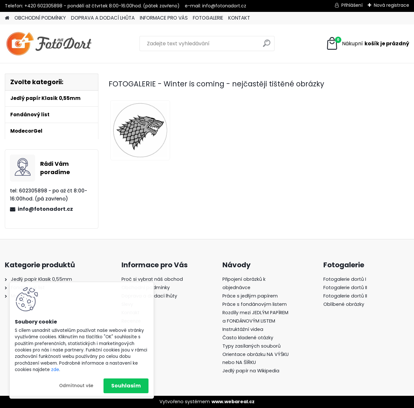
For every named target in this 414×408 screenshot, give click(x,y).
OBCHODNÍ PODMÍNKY (40, 17)
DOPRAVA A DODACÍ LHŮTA (103, 17)
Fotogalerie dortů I (344, 279)
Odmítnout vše (76, 386)
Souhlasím (126, 385)
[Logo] (49, 44)
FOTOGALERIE (208, 17)
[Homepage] (7, 18)
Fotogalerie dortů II (345, 287)
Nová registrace (391, 5)
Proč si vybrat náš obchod (152, 279)
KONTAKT (239, 17)
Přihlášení (352, 5)
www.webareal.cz (233, 401)
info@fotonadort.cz (45, 209)
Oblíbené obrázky (343, 304)
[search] (266, 46)
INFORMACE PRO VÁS (164, 17)
